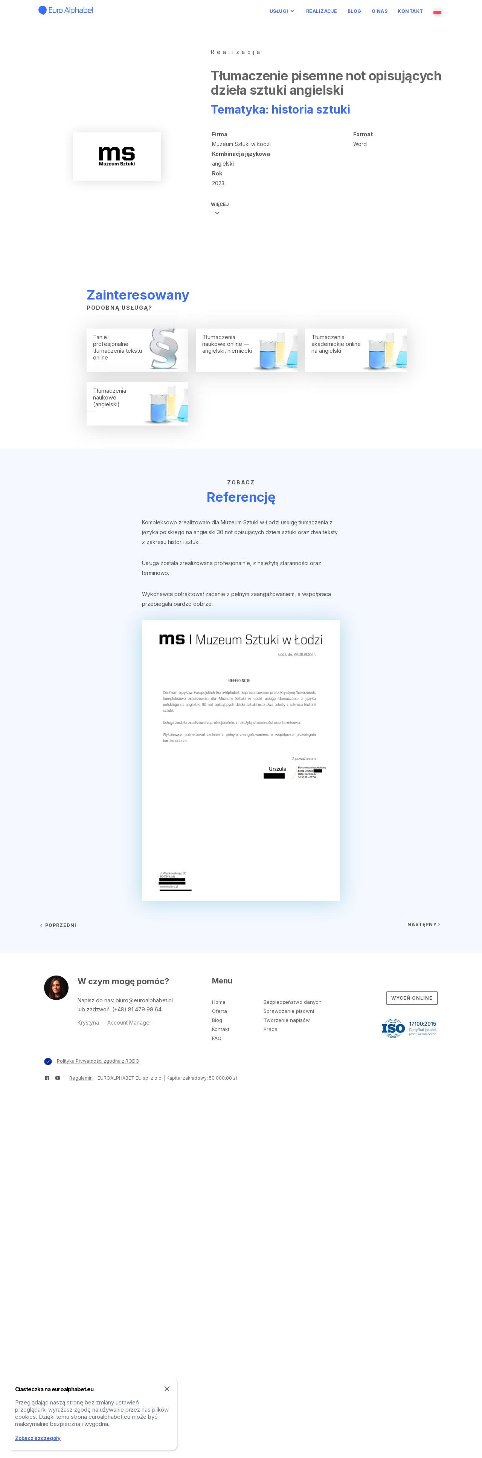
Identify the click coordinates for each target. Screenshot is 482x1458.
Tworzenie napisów (287, 1020)
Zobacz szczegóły (38, 1438)
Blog (355, 11)
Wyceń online (412, 998)
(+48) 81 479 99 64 (137, 1009)
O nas (380, 11)
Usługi (279, 11)
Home (219, 1002)
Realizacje (321, 11)
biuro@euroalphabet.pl (144, 1000)
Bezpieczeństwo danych (293, 1002)
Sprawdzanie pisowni (289, 1011)
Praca (271, 1029)
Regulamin (81, 1078)
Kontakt (410, 11)
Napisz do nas (95, 1000)
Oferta (219, 1011)
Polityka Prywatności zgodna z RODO (98, 1061)
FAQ (216, 1038)
